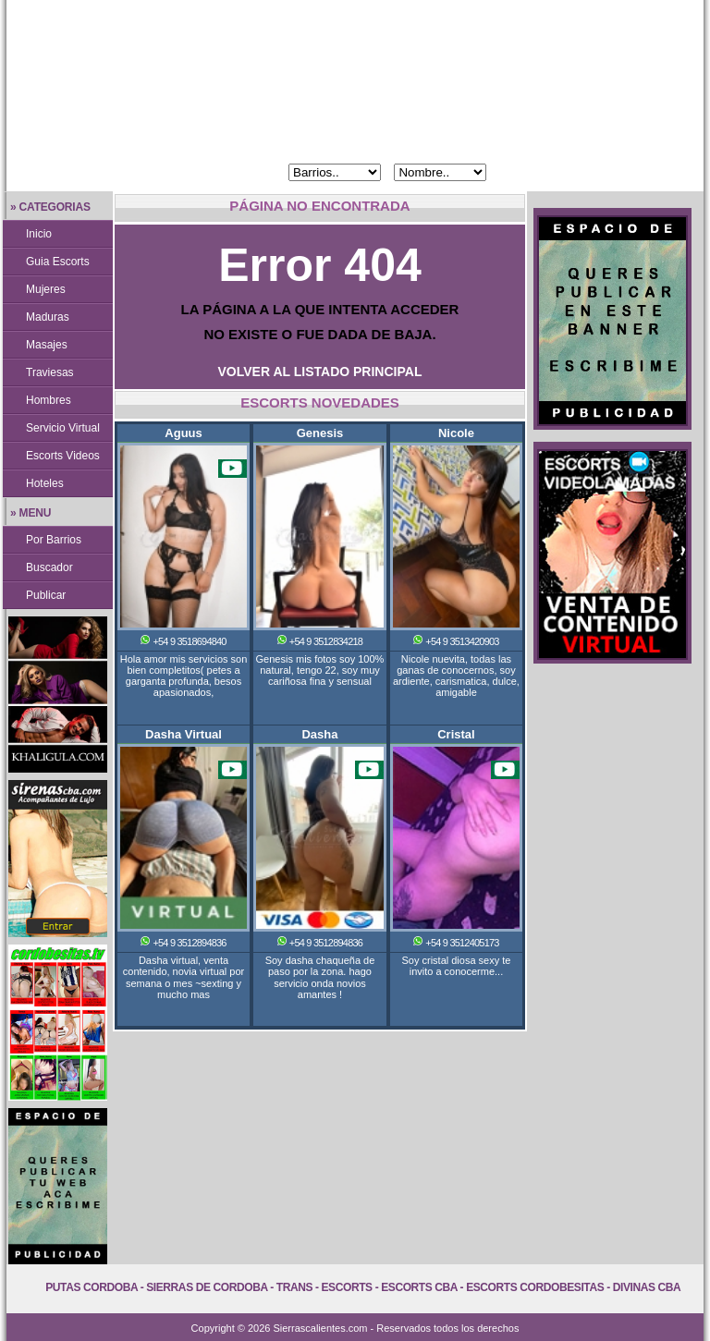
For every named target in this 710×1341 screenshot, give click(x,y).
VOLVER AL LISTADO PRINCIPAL (320, 371)
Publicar (46, 595)
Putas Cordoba (91, 1287)
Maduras (47, 317)
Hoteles (45, 483)
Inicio (39, 233)
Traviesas (50, 372)
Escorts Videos (63, 455)
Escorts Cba (419, 1287)
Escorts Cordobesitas (535, 1287)
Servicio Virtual (63, 427)
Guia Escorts (58, 261)
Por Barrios (53, 539)
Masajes (46, 344)
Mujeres (46, 289)
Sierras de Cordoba (206, 1287)
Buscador (49, 567)
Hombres (48, 400)
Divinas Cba (647, 1287)
